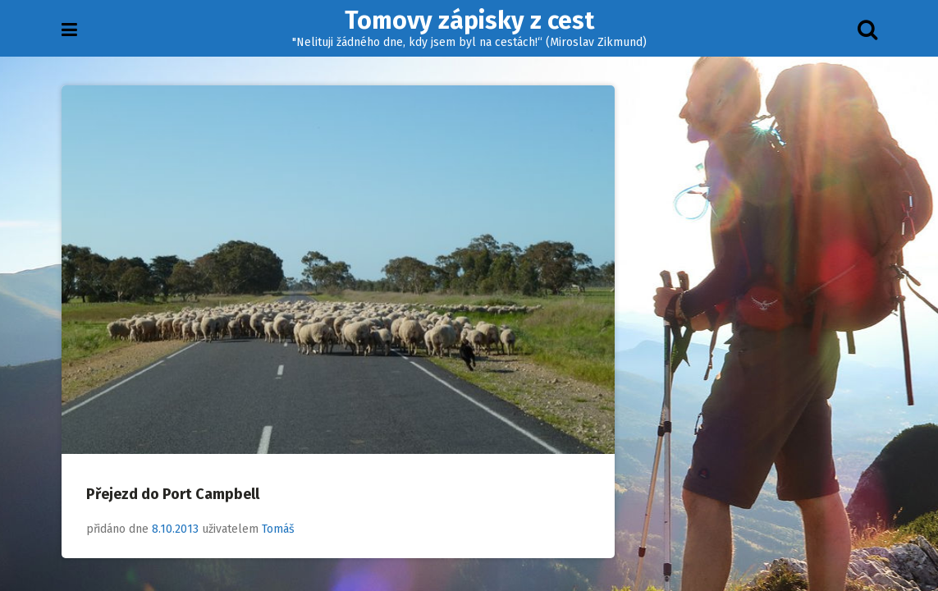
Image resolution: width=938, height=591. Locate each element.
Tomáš (278, 529)
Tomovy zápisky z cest (469, 20)
